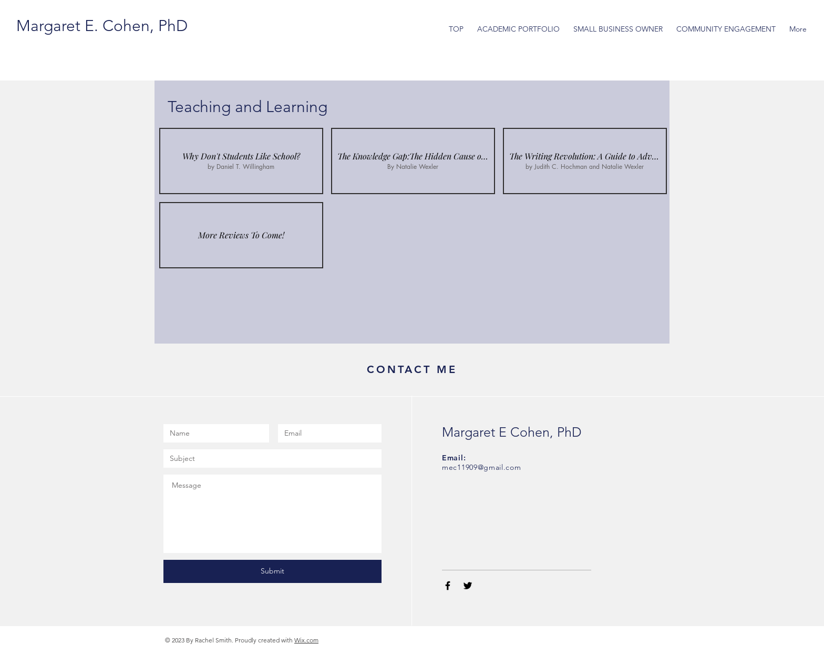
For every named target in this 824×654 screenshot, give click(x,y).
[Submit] (272, 571)
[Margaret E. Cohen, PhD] (102, 26)
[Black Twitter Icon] (467, 585)
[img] (241, 235)
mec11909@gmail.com (481, 467)
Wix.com (306, 640)
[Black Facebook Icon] (448, 585)
